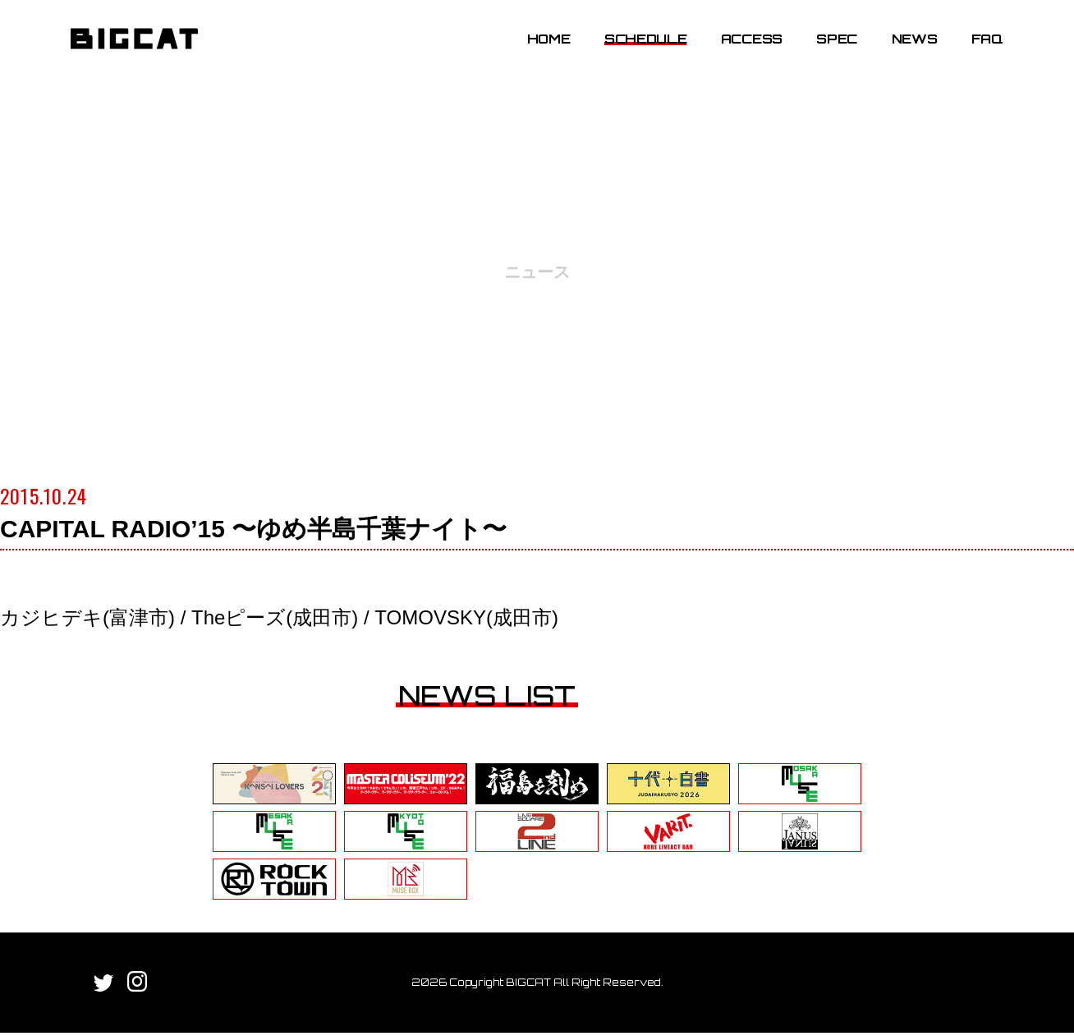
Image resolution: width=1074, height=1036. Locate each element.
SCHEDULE (632, 51)
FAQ (974, 51)
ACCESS (738, 51)
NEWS (902, 51)
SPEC (823, 51)
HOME (536, 51)
